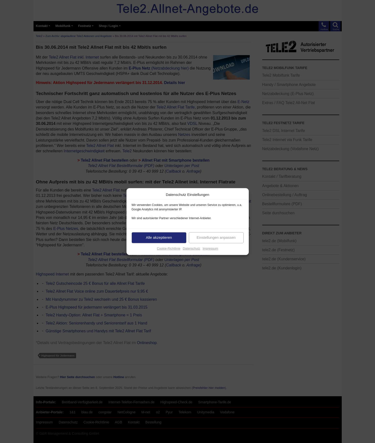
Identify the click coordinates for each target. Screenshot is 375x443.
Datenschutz (191, 248)
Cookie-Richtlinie (168, 248)
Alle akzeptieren (159, 237)
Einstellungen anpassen (216, 237)
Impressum (210, 248)
